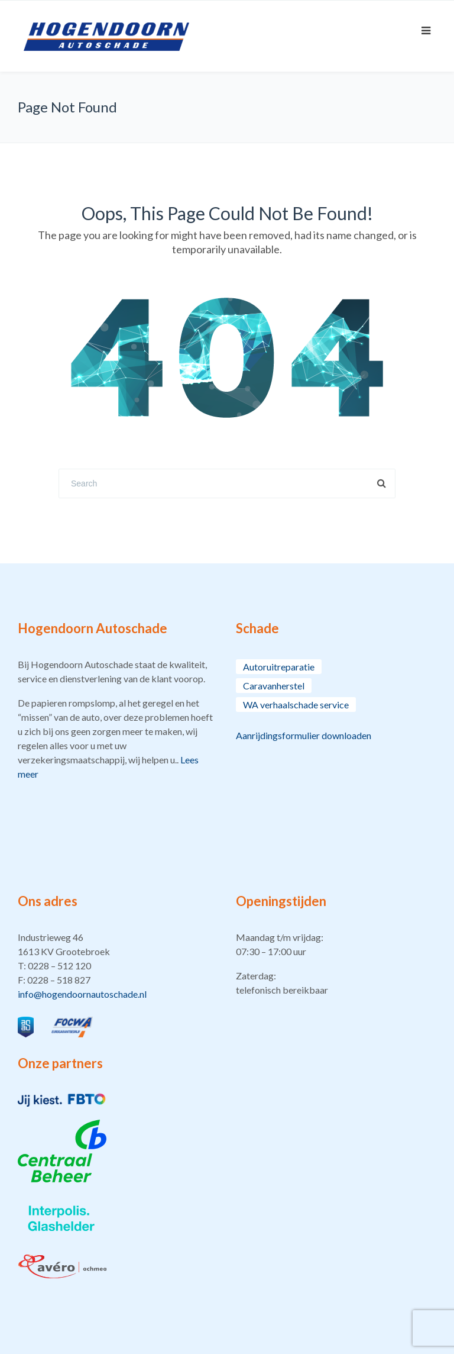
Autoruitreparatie (278, 666)
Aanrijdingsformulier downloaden (303, 735)
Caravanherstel (273, 685)
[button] (118, 965)
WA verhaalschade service (296, 704)
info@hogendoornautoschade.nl (82, 994)
